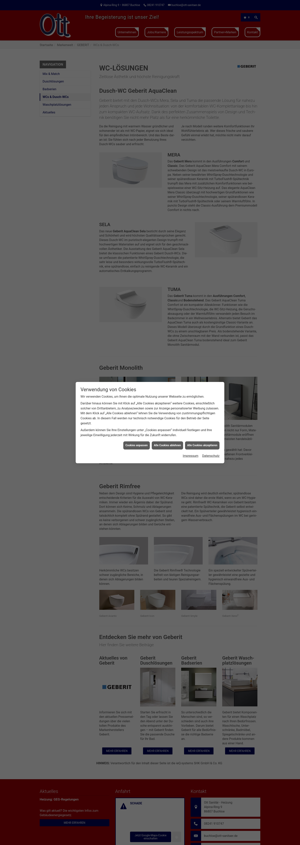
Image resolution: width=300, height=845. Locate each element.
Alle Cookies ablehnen (167, 445)
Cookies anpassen (136, 445)
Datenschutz (210, 456)
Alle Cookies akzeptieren (202, 445)
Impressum (190, 456)
